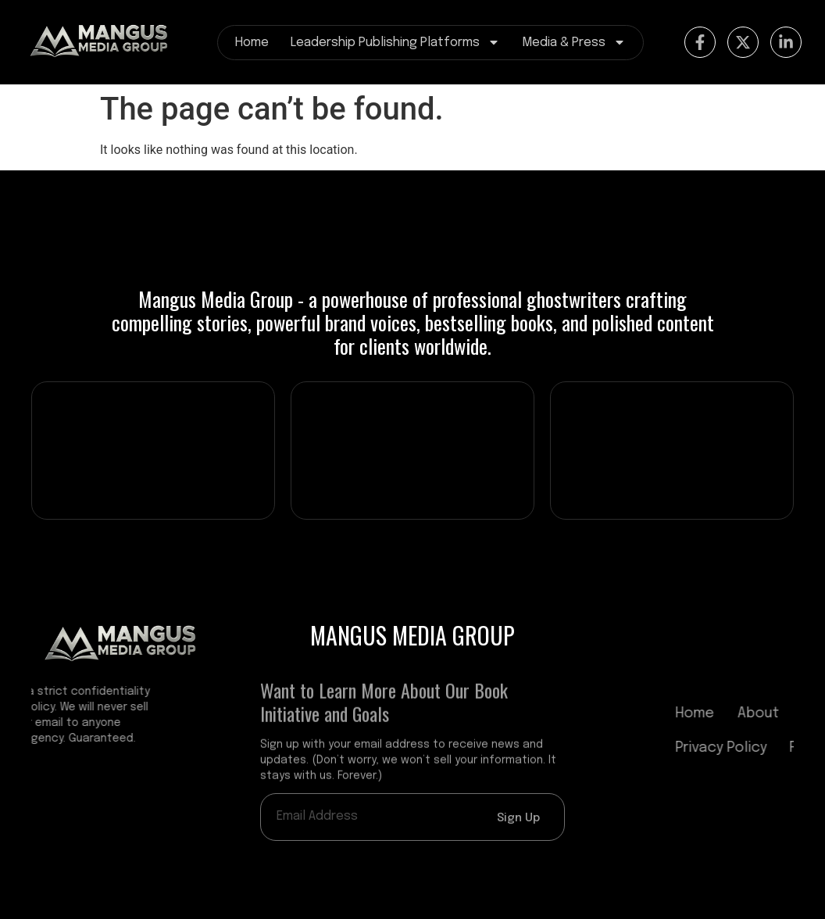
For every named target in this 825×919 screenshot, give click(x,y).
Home (252, 42)
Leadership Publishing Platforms (395, 42)
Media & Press (574, 42)
